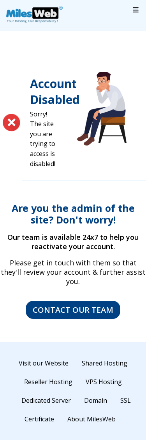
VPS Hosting (104, 382)
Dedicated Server (46, 400)
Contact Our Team (73, 310)
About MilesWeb (91, 419)
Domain (95, 400)
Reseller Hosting (48, 382)
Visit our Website (44, 363)
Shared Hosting (104, 363)
